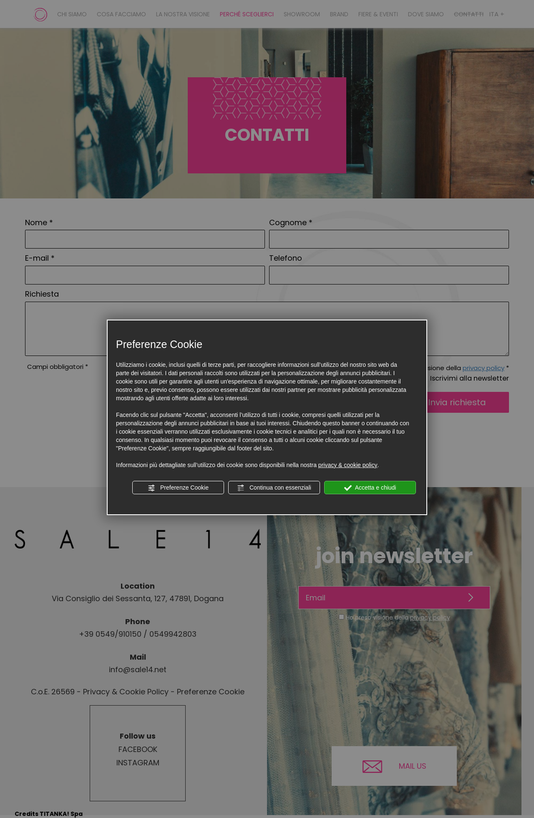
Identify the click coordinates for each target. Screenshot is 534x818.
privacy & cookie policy (348, 465)
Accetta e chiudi (370, 488)
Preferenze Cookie (178, 488)
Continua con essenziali (274, 488)
